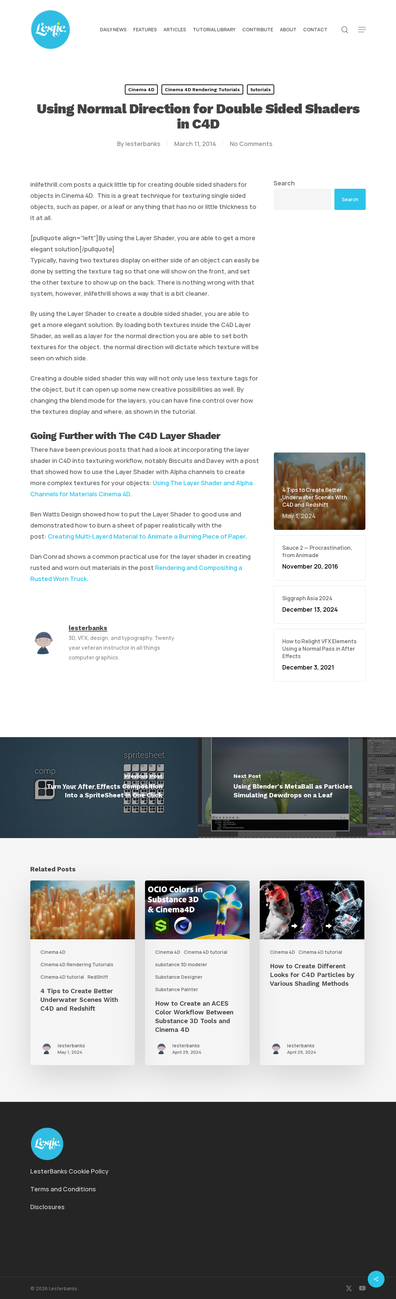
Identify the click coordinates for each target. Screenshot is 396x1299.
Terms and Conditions (63, 1189)
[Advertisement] (320, 331)
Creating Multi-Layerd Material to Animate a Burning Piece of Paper (146, 536)
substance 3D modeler (181, 964)
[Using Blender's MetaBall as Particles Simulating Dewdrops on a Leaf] (297, 787)
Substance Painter (176, 989)
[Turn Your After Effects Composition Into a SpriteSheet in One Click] (99, 787)
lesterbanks (142, 144)
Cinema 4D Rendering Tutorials (202, 89)
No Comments (251, 144)
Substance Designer (179, 977)
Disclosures (47, 1207)
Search (284, 183)
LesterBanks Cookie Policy (69, 1171)
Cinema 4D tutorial (62, 977)
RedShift (97, 977)
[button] (362, 29)
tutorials (260, 89)
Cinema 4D (141, 89)
